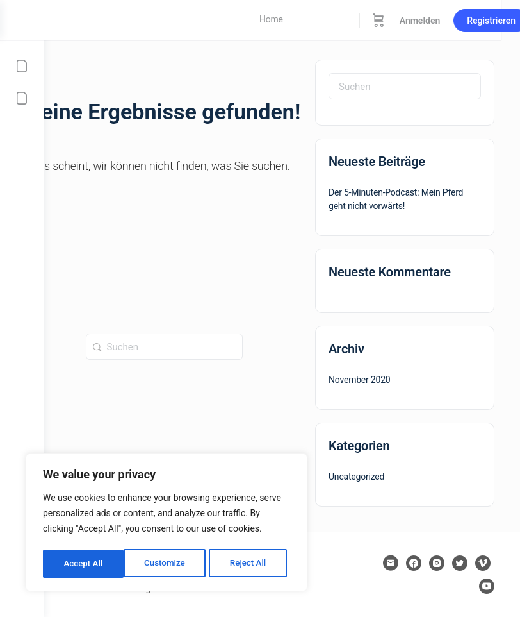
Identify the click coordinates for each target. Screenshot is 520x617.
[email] (390, 563)
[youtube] (486, 586)
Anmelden (463, 20)
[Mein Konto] (21, 66)
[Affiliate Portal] (21, 98)
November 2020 (360, 380)
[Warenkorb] (422, 20)
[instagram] (436, 563)
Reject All (167, 564)
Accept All (250, 564)
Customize (83, 564)
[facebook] (413, 563)
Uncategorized (356, 476)
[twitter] (459, 563)
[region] (166, 524)
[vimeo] (483, 563)
